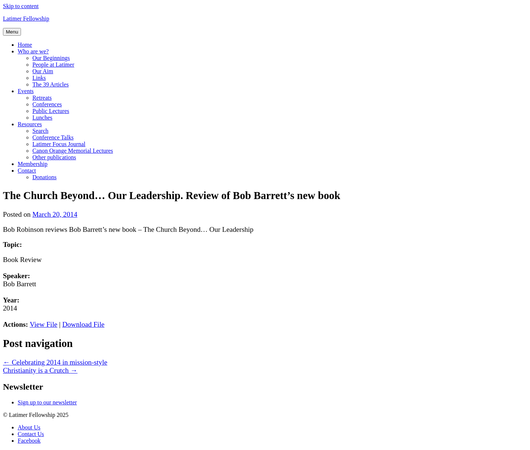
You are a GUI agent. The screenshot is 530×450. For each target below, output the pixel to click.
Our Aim (42, 71)
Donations (44, 177)
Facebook (29, 440)
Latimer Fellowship (26, 18)
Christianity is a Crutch (40, 370)
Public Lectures (50, 111)
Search (40, 131)
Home (25, 45)
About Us (29, 427)
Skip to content (21, 6)
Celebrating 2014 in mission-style (55, 362)
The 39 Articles (50, 84)
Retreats (42, 98)
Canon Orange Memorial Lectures (72, 151)
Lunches (42, 117)
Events (26, 91)
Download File (83, 324)
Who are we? (33, 51)
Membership (32, 164)
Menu (12, 32)
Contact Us (31, 434)
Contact (27, 170)
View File (43, 324)
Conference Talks (53, 137)
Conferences (47, 104)
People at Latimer (53, 64)
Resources (30, 124)
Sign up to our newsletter (47, 402)
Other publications (54, 157)
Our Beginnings (51, 58)
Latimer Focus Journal (58, 144)
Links (39, 78)
